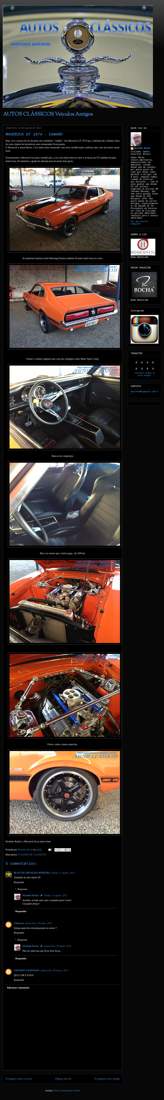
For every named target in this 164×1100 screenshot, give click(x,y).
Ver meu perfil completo (139, 222)
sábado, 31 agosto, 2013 (63, 872)
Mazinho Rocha (30, 895)
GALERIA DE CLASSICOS (32, 854)
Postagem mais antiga (107, 1078)
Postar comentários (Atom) (67, 1090)
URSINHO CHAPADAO (27, 970)
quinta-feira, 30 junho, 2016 (57, 946)
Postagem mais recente (19, 1078)
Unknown (19, 923)
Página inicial (63, 1078)
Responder (19, 882)
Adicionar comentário (18, 987)
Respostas (22, 889)
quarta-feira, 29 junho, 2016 (38, 923)
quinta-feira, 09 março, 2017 (54, 970)
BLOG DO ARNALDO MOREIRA (32, 872)
